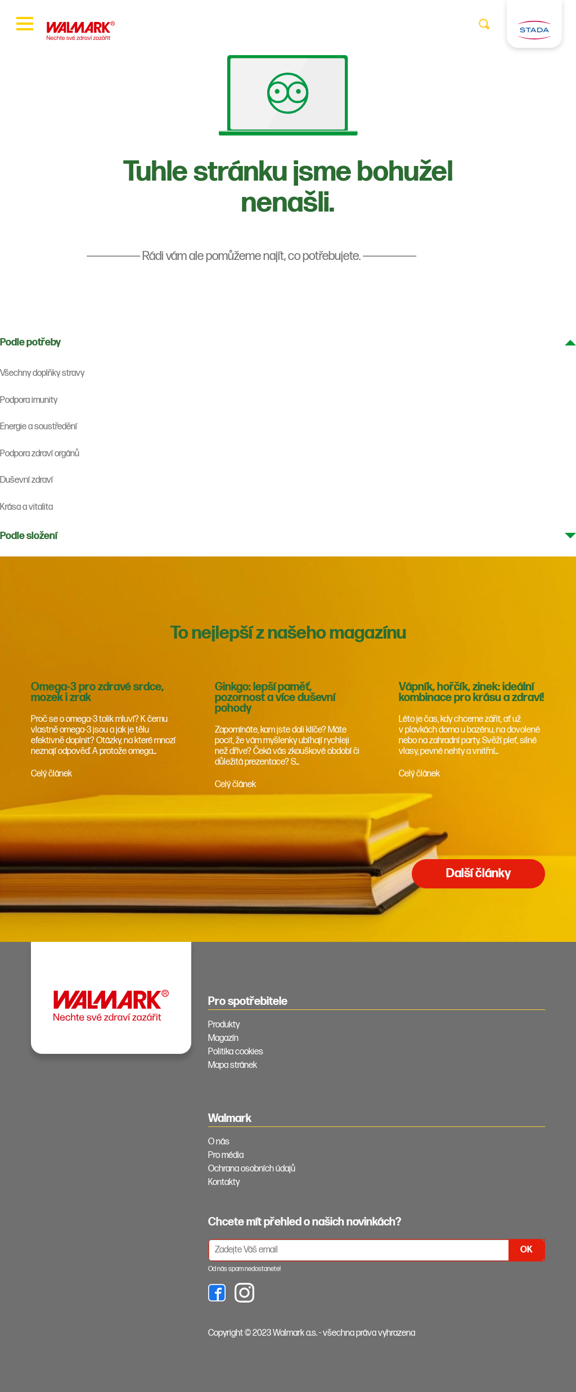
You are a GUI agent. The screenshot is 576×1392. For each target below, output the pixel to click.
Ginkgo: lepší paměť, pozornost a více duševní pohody (275, 697)
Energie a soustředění (38, 426)
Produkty (224, 1025)
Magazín (223, 1038)
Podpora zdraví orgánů (39, 453)
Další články (478, 873)
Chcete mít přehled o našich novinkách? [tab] (304, 1222)
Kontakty (224, 1182)
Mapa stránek (232, 1065)
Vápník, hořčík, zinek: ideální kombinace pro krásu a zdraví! (471, 692)
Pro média (226, 1155)
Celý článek (51, 774)
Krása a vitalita (26, 507)
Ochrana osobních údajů (251, 1169)
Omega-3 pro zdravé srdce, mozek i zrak (97, 692)
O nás (219, 1142)
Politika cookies (235, 1052)
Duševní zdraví (26, 480)
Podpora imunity (28, 400)
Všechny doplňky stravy (42, 373)
